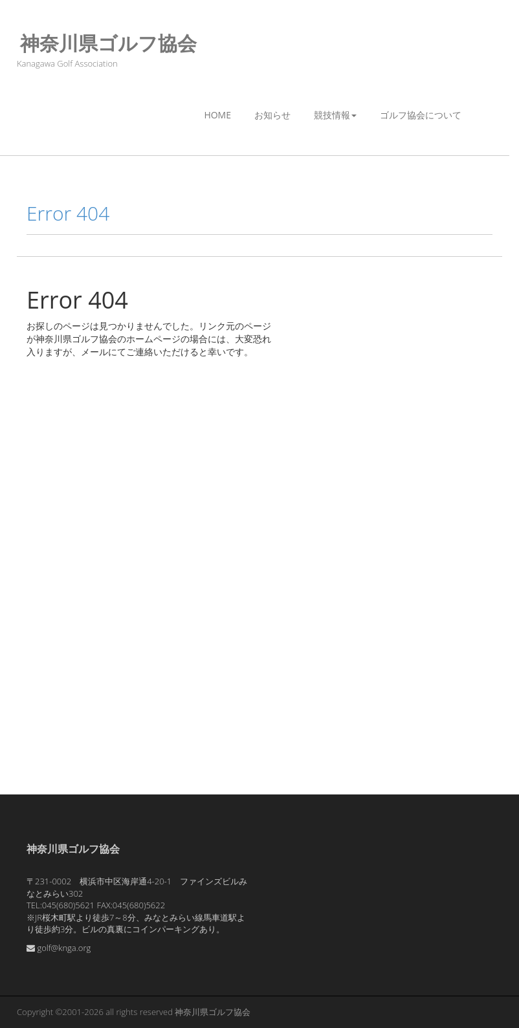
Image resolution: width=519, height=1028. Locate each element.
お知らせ (272, 115)
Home (217, 115)
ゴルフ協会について (420, 115)
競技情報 (335, 115)
